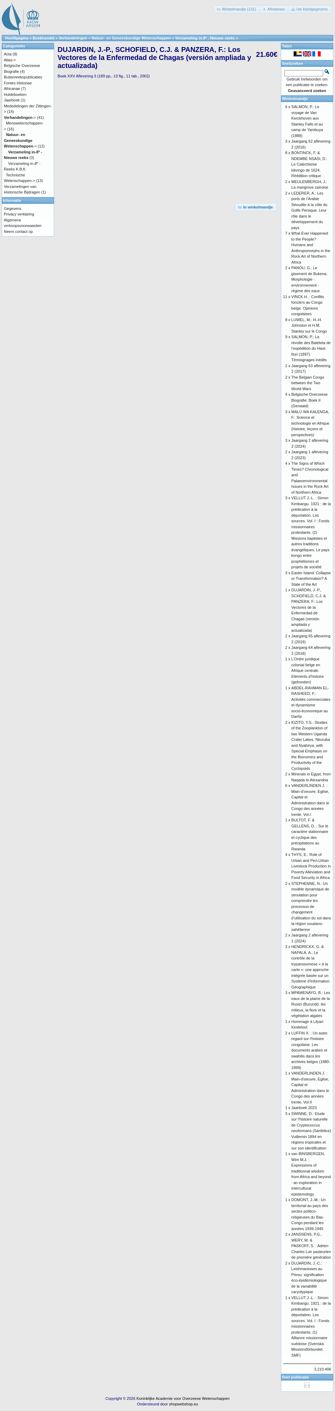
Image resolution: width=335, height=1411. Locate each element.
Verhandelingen (73, 38)
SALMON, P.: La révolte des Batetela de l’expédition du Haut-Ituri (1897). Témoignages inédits (311, 348)
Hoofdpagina (16, 38)
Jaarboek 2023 (304, 1108)
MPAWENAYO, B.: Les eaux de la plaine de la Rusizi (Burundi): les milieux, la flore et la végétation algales (310, 1004)
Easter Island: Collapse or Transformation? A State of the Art (311, 578)
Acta (8, 54)
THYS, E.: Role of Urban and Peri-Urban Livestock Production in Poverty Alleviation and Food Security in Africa (311, 866)
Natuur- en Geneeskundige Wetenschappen (131, 38)
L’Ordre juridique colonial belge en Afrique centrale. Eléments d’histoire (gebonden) (307, 670)
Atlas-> (10, 60)
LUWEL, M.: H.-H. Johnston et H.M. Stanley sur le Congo (309, 325)
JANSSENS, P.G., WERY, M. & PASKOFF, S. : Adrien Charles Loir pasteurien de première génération (311, 1245)
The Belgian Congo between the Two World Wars (307, 383)
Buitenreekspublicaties (23, 77)
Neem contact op (18, 231)
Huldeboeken (15, 94)
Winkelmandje (295, 99)
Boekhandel (43, 38)
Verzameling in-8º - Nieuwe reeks (205, 38)
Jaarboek (12, 100)
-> (20, 117)
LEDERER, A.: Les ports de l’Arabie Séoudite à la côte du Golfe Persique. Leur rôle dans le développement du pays (309, 210)
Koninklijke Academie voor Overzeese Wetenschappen (183, 1398)
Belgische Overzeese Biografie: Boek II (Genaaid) (309, 400)
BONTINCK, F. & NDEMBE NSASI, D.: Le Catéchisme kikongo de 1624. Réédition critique (309, 164)
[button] (237, 9)
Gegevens (12, 208)
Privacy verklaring (19, 214)
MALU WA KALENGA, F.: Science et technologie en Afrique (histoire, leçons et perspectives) (310, 423)
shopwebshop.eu (183, 1404)
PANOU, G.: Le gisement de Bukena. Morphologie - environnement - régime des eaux (309, 279)
